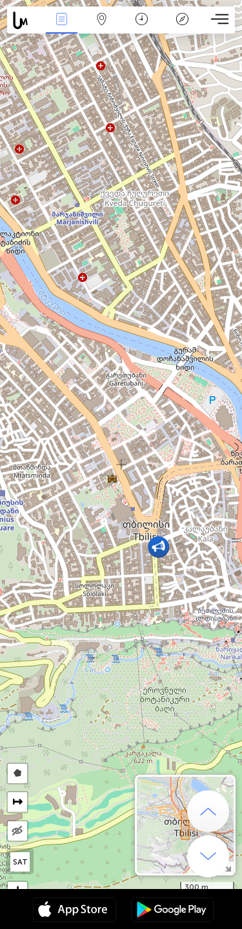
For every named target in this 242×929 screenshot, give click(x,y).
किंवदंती (182, 20)
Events (61, 20)
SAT (20, 861)
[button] (158, 546)
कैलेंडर (141, 20)
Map (102, 20)
